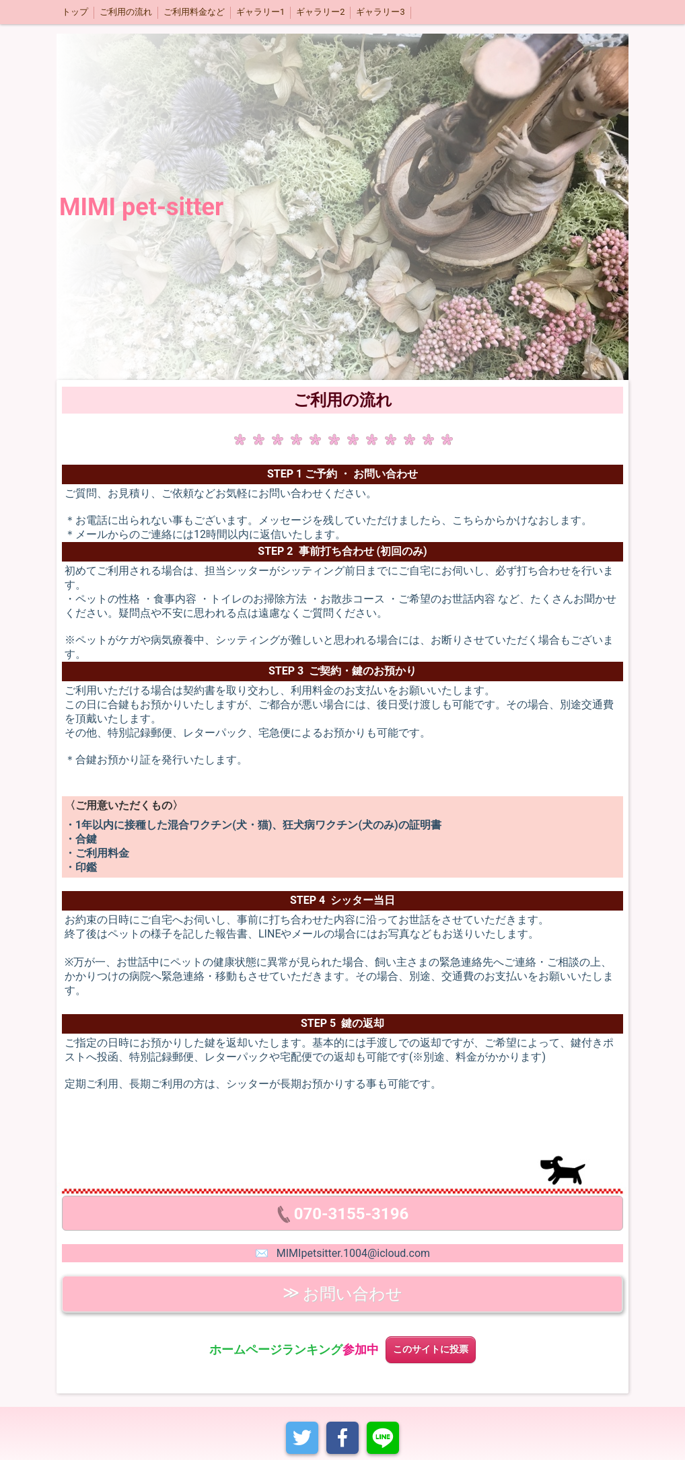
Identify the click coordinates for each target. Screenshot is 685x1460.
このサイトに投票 (430, 1349)
